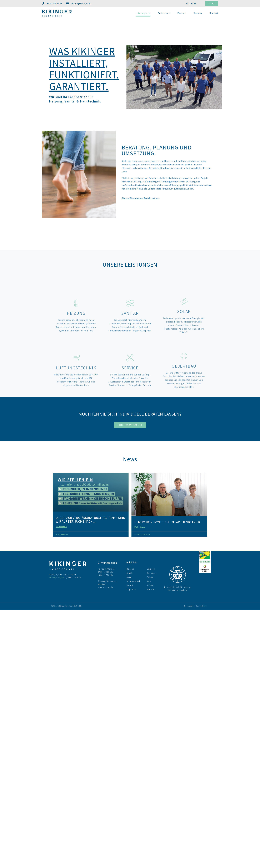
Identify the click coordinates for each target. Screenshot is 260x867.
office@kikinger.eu (57, 577)
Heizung (130, 568)
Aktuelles (151, 589)
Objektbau (131, 589)
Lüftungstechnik (133, 581)
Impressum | (189, 606)
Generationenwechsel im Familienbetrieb (167, 522)
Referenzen (164, 13)
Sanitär (129, 573)
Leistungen (143, 13)
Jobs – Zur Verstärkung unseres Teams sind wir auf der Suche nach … (90, 519)
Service (129, 585)
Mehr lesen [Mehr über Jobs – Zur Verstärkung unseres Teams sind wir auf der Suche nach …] (61, 526)
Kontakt (213, 13)
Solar (128, 577)
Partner (181, 13)
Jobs (149, 581)
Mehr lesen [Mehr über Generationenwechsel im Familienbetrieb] (139, 527)
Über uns (197, 13)
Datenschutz (201, 606)
